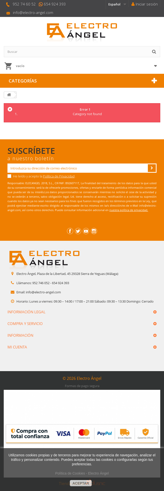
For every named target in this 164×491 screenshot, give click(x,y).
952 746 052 (40, 283)
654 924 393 (55, 3)
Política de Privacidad (59, 176)
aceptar (81, 483)
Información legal (26, 311)
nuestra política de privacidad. (128, 210)
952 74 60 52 (24, 3)
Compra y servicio (25, 323)
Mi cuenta (17, 346)
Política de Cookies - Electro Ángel (82, 473)
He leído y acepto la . (41, 176)
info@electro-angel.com (33, 12)
